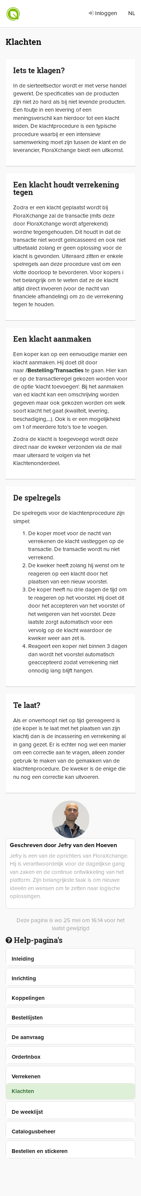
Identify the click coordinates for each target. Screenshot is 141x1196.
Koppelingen (28, 998)
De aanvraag (28, 1037)
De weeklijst (27, 1111)
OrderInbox (26, 1056)
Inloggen (103, 13)
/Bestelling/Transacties (54, 370)
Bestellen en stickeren (40, 1151)
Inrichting (24, 978)
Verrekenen (26, 1076)
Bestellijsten (27, 1017)
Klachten (23, 1091)
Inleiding (23, 958)
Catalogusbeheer (33, 1131)
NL (131, 13)
